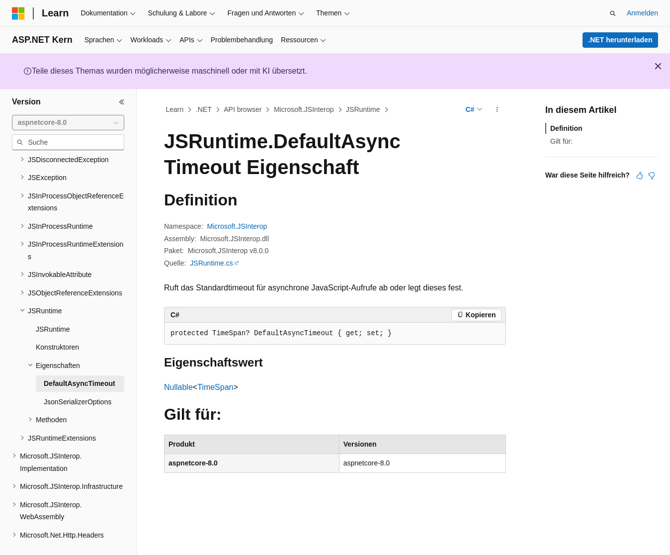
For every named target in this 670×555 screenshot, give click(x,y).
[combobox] (68, 123)
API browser (242, 109)
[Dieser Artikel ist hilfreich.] (640, 176)
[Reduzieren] (121, 102)
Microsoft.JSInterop (304, 109)
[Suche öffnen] (613, 13)
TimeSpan (215, 387)
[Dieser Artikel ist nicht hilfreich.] (652, 176)
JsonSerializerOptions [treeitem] (77, 378)
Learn (175, 109)
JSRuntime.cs (211, 263)
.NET (204, 109)
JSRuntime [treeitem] (53, 306)
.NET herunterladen (620, 40)
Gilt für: (561, 141)
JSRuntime (363, 109)
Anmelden (642, 13)
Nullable (178, 387)
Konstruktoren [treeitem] (57, 324)
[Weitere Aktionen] (497, 110)
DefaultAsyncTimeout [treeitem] (79, 360)
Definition (566, 128)
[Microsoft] (18, 13)
